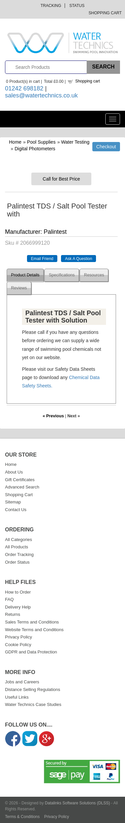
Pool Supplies (41, 142)
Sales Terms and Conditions (32, 621)
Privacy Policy (18, 636)
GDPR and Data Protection (31, 651)
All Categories (18, 539)
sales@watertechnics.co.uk (41, 95)
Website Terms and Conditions (34, 629)
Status (77, 5)
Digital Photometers (35, 148)
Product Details (25, 275)
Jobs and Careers (22, 681)
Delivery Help (18, 607)
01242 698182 (24, 88)
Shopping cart (87, 81)
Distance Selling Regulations (32, 689)
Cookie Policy (18, 644)
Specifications (62, 275)
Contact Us (15, 509)
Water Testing (75, 142)
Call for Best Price (61, 179)
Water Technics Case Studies (33, 704)
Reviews (19, 288)
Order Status (17, 562)
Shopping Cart (105, 13)
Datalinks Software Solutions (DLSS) (77, 803)
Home (15, 142)
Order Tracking (19, 554)
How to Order (18, 592)
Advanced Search (22, 486)
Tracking (51, 5)
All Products (16, 546)
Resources (94, 275)
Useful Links (17, 697)
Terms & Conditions (22, 816)
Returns (12, 614)
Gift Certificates (20, 479)
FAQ (9, 599)
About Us (14, 472)
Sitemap (13, 501)
